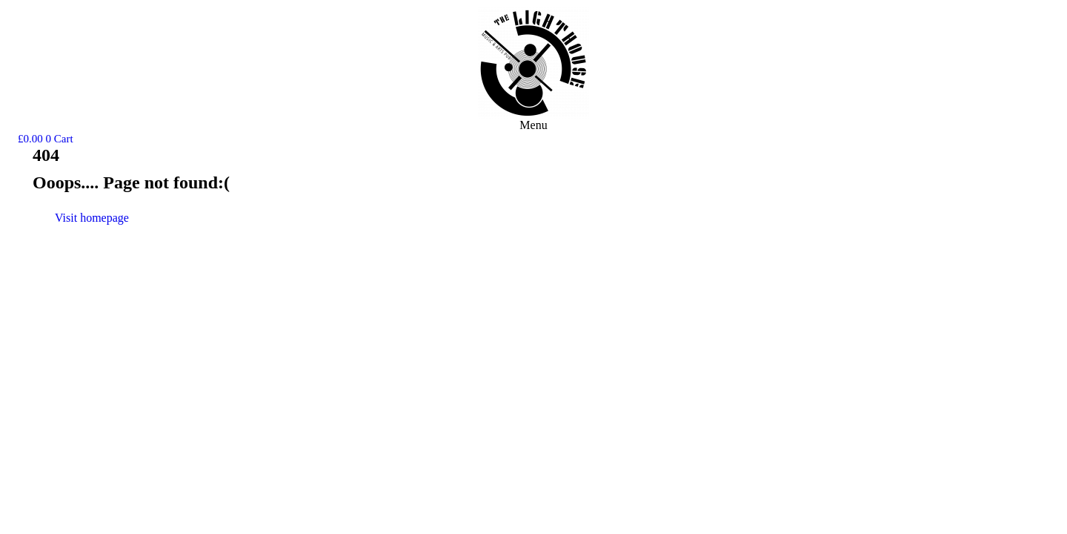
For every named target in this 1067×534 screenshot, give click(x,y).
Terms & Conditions (1052, 260)
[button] (533, 125)
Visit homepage (92, 217)
